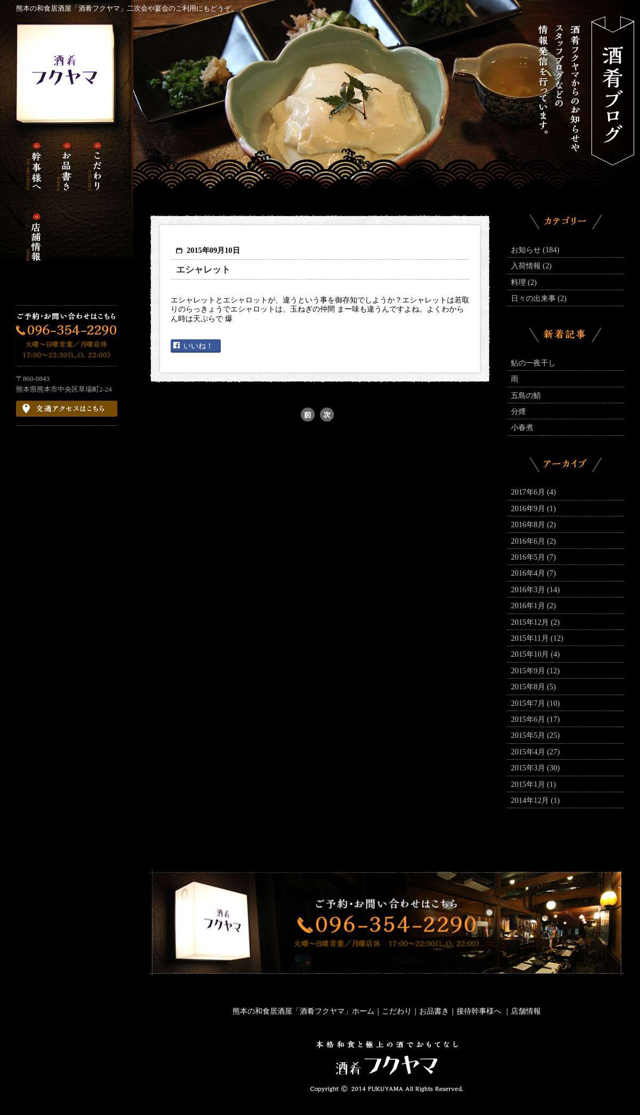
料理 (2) (524, 282)
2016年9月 (533, 508)
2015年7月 (535, 703)
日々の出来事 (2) (538, 298)
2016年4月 (533, 573)
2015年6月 (535, 719)
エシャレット (203, 270)
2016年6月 (533, 541)
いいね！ (198, 346)
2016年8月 (533, 524)
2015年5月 (535, 735)
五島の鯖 (526, 395)
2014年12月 (535, 800)
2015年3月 (535, 767)
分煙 (518, 411)
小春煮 (522, 427)
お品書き (434, 1011)
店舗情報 (526, 1011)
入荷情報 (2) (531, 265)
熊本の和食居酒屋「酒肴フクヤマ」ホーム (303, 1011)
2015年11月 (537, 638)
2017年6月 (533, 492)
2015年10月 (535, 654)
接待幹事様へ (480, 1011)
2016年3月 (535, 589)
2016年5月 (533, 557)
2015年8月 (533, 686)
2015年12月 (535, 622)
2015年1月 (533, 784)
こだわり (397, 1011)
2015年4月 (535, 751)
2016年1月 (533, 605)
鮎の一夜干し (533, 363)
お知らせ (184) (535, 249)
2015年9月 (535, 670)
